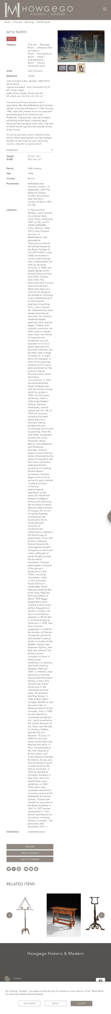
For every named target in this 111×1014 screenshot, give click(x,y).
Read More (29, 1003)
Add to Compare (30, 859)
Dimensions (30, 149)
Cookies (12, 979)
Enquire (30, 846)
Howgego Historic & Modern (55, 953)
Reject (55, 1003)
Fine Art (17, 22)
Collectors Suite (36, 66)
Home (7, 22)
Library (41, 62)
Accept (81, 1003)
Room (31, 47)
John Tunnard (35, 71)
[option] (26, 915)
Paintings (29, 22)
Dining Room (45, 53)
